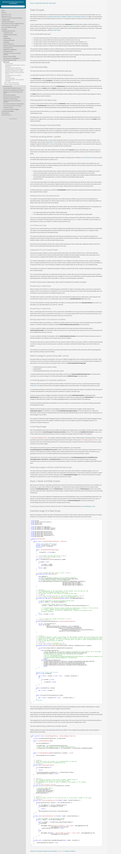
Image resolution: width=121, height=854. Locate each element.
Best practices (5, 113)
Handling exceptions (8, 51)
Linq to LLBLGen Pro (9, 44)
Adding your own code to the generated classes (12, 92)
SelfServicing (7, 38)
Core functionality (8, 63)
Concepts (4, 29)
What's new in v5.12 (6, 14)
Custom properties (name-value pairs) (12, 105)
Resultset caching (7, 86)
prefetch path (49, 142)
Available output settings (8, 21)
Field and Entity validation (9, 95)
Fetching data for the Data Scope (13, 68)
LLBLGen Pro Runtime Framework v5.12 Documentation (13, 2)
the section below (55, 30)
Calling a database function (9, 60)
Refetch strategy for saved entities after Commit (14, 73)
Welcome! (4, 12)
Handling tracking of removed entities (14, 69)
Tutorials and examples (8, 111)
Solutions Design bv (70, 851)
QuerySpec (6, 42)
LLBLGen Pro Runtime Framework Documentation (43, 851)
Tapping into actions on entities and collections (11, 101)
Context (71, 26)
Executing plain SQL (8, 47)
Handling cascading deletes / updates (14, 71)
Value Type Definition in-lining (9, 27)
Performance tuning (8, 107)
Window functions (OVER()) (9, 56)
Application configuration (10, 49)
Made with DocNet (13, 118)
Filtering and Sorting (9, 40)
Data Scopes (6, 62)
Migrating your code (6, 16)
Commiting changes (10, 78)
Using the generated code (9, 31)
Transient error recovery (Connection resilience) (12, 54)
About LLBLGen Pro (6, 115)
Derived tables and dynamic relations (12, 88)
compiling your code (89, 506)
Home (3, 10)
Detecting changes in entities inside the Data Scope (14, 80)
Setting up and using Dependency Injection (13, 90)
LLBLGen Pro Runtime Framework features (12, 18)
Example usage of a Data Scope (11, 84)
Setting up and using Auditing (10, 98)
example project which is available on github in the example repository (67, 16)
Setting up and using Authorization (11, 97)
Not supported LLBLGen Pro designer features (13, 23)
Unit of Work (86, 157)
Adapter (6, 36)
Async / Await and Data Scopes (11, 82)
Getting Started (6, 20)
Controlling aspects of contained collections (13, 76)
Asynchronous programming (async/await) (14, 46)
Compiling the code (8, 33)
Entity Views (33, 385)
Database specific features (10, 34)
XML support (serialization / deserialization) (13, 103)
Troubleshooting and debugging (11, 109)
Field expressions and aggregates (11, 58)
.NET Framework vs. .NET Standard (10, 25)
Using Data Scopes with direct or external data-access (15, 65)
